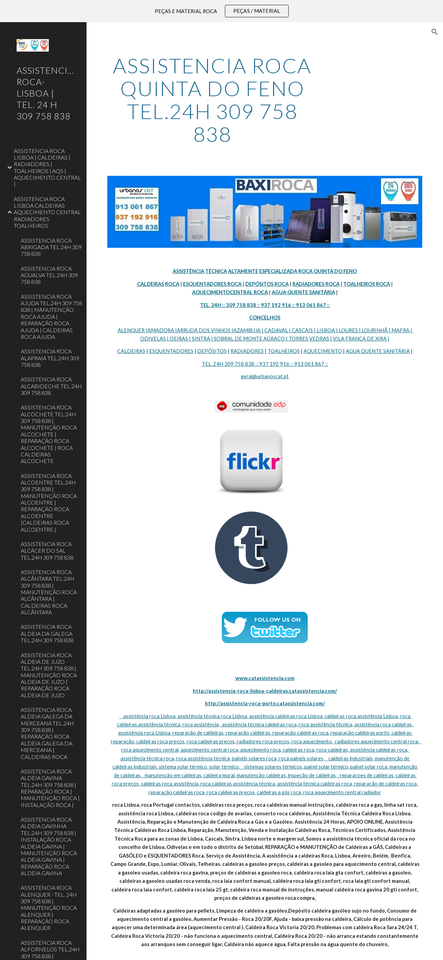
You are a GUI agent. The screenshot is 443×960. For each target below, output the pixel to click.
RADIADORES (247, 351)
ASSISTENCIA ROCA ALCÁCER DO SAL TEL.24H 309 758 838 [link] (47, 551)
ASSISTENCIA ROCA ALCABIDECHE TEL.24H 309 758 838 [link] (51, 386)
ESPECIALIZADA (278, 271)
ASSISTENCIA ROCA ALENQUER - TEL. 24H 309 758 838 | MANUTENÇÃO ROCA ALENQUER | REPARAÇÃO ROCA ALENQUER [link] (49, 907)
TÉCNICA (216, 271)
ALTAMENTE (243, 271)
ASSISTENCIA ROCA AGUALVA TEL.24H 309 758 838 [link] (49, 275)
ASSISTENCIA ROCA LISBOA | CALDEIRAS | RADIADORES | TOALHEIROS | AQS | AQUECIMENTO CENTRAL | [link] (47, 167)
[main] (212, 99)
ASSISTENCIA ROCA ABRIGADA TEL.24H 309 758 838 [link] (51, 247)
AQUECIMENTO (323, 351)
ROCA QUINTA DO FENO (327, 271)
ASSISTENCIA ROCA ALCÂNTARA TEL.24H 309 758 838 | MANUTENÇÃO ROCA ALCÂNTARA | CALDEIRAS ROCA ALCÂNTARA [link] (49, 592)
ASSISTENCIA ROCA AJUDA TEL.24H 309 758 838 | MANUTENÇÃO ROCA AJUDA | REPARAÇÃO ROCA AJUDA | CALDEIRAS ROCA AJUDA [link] (51, 316)
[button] (434, 32)
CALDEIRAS (131, 351)
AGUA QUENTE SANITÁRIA (378, 351)
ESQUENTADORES (171, 351)
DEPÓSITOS (212, 351)
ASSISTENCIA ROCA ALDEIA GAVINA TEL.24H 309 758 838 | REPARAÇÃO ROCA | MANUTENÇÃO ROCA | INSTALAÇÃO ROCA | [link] (50, 788)
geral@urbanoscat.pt (265, 376)
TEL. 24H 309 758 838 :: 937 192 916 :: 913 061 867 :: (265, 364)
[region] (221, 11)
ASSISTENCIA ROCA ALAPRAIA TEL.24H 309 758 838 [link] (50, 358)
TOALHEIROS (284, 351)
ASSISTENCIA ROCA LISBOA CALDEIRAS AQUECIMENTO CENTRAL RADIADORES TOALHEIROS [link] (47, 212)
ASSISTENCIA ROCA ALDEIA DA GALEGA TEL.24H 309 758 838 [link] (47, 633)
